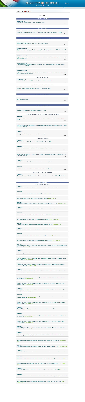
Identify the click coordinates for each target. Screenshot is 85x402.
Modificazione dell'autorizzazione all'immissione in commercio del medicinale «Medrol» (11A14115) (38, 229)
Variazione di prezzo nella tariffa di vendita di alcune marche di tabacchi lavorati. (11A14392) (42, 44)
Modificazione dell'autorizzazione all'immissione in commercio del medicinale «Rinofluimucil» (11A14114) (39, 224)
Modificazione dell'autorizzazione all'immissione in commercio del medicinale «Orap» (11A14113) (37, 219)
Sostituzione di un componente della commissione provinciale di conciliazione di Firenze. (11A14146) (42, 89)
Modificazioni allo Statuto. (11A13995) (42, 100)
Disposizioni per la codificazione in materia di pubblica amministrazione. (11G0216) (42, 23)
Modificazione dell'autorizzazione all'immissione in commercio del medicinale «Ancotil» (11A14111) (38, 208)
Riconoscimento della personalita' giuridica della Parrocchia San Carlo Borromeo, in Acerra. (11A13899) (42, 162)
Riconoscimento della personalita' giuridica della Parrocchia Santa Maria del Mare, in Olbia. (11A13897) (42, 149)
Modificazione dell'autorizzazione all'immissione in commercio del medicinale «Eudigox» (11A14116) (38, 235)
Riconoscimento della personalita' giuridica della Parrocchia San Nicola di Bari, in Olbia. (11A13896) (42, 142)
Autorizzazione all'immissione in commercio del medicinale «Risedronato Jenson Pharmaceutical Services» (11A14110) (41, 203)
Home (68, 3)
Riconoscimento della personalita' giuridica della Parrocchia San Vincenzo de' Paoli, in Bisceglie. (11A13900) (42, 169)
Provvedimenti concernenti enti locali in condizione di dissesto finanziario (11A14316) (42, 111)
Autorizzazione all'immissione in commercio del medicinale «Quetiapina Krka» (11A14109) (36, 198)
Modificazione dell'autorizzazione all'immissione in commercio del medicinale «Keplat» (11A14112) (38, 214)
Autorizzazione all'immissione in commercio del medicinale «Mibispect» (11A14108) (35, 193)
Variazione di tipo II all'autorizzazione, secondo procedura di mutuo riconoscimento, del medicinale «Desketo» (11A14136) (42, 358)
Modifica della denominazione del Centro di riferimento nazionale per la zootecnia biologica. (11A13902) (42, 81)
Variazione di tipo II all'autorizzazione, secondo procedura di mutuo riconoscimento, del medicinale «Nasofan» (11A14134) (42, 346)
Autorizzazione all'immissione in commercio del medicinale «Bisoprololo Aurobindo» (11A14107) (37, 187)
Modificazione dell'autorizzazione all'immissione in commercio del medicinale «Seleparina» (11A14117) (38, 240)
